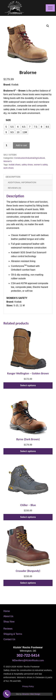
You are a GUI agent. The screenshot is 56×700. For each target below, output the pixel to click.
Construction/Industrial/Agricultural (29, 158)
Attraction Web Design (31, 694)
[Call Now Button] (7, 694)
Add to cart (21, 145)
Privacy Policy (28, 686)
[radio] (6, 126)
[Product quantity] (7, 145)
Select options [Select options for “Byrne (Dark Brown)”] (28, 451)
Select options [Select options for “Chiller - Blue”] (28, 517)
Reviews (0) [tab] (14, 188)
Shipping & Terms (12, 634)
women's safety (41, 164)
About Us (8, 616)
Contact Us (9, 639)
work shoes (8, 168)
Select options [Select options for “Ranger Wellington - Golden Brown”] (28, 385)
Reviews (7, 628)
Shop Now (8, 621)
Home (6, 611)
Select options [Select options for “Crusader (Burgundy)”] (28, 583)
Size (8, 120)
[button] (50, 8)
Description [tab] (13, 177)
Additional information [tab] (22, 182)
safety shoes (27, 164)
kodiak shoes (14, 164)
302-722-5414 (28, 655)
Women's (7, 161)
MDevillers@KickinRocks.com (28, 660)
